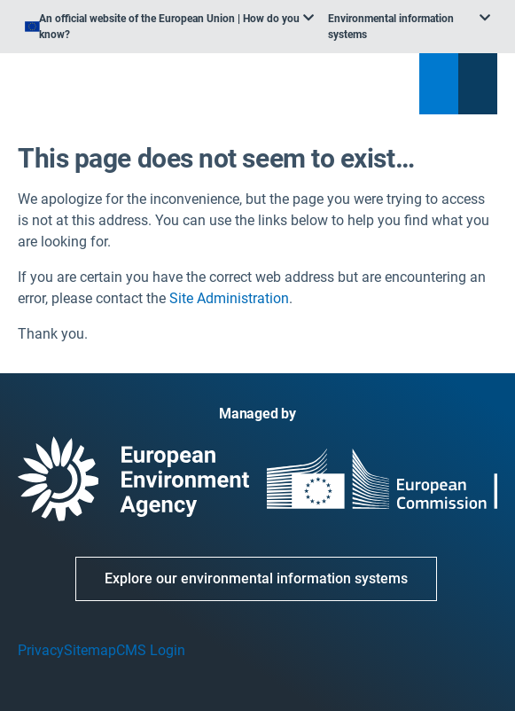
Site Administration (229, 298)
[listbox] (169, 26)
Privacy (41, 650)
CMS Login (150, 650)
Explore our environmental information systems (256, 578)
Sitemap (90, 650)
